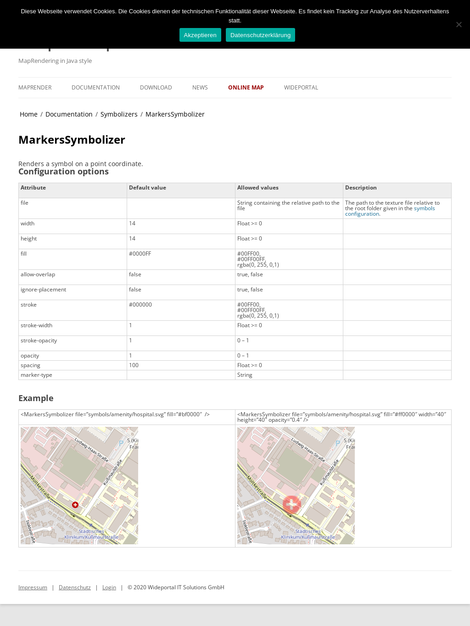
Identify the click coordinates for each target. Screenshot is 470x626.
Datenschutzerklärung (260, 35)
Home (29, 114)
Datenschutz (75, 587)
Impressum (32, 587)
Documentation (96, 87)
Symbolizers (119, 114)
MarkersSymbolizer (175, 114)
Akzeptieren (200, 35)
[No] (458, 24)
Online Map (246, 87)
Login (109, 587)
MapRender (34, 87)
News (200, 87)
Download (156, 87)
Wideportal (301, 87)
